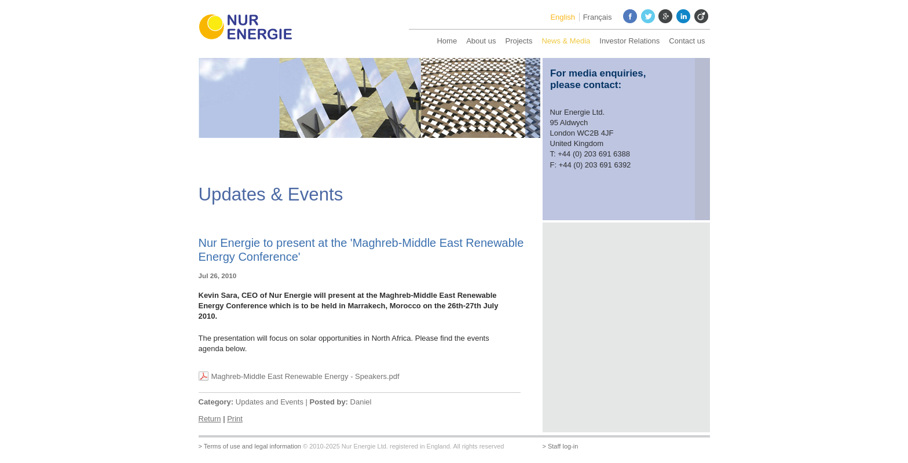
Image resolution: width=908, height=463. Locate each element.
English (562, 17)
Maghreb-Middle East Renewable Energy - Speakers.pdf (305, 376)
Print (235, 418)
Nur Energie (251, 29)
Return (210, 418)
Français (597, 17)
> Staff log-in (561, 446)
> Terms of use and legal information (250, 446)
